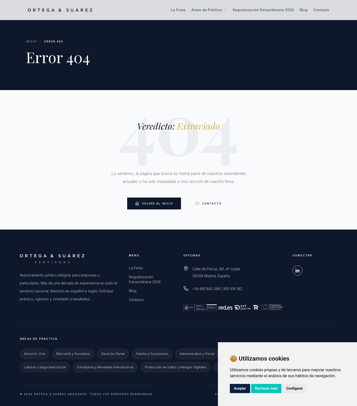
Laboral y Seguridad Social (45, 367)
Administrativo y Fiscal (197, 354)
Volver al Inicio (154, 203)
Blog (303, 10)
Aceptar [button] (240, 388)
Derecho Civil (34, 354)
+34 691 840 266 (206, 289)
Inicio (31, 41)
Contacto (321, 10)
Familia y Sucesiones (152, 354)
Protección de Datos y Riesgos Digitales (176, 367)
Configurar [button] (294, 388)
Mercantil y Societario (73, 354)
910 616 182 (232, 289)
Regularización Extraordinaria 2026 (263, 10)
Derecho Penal (112, 354)
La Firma (178, 10)
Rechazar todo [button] (266, 388)
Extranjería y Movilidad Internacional (105, 367)
